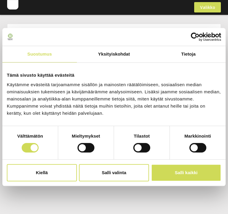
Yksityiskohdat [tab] (114, 53)
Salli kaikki (186, 172)
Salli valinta (114, 172)
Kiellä (42, 172)
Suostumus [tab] (39, 53)
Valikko (207, 7)
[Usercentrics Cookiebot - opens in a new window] (195, 36)
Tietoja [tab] (188, 53)
